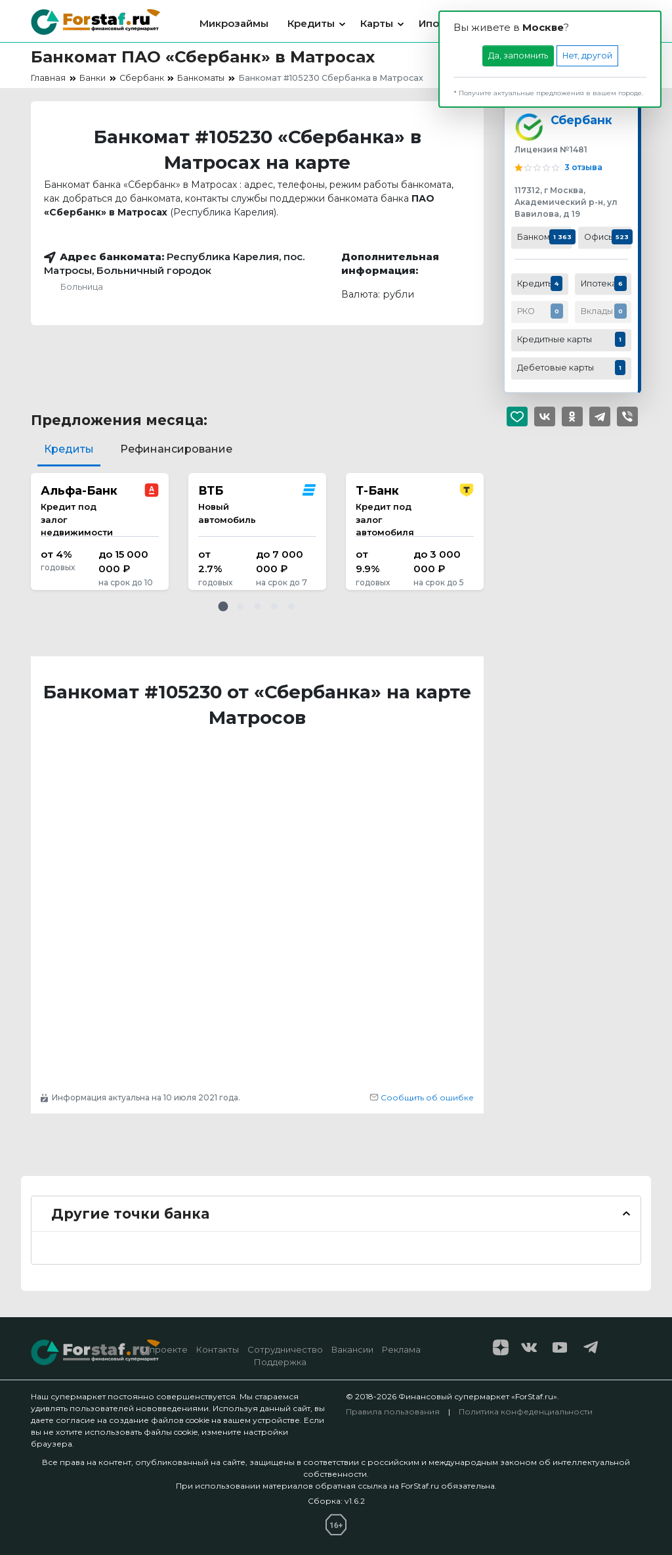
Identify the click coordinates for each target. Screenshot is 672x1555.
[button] (223, 606)
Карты (376, 23)
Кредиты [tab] (69, 449)
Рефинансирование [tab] (176, 449)
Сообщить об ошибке (421, 1097)
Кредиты (311, 23)
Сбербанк (581, 120)
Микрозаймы (234, 23)
